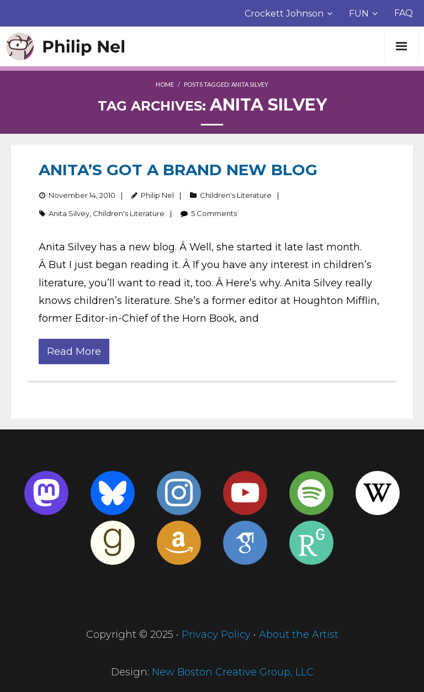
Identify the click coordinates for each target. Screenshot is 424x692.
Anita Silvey (69, 213)
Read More (74, 351)
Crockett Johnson (284, 13)
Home (165, 84)
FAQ (403, 13)
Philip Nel (157, 195)
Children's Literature (236, 195)
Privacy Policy (216, 634)
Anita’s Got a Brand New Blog (178, 169)
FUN (359, 13)
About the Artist (298, 634)
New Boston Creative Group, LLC (233, 672)
